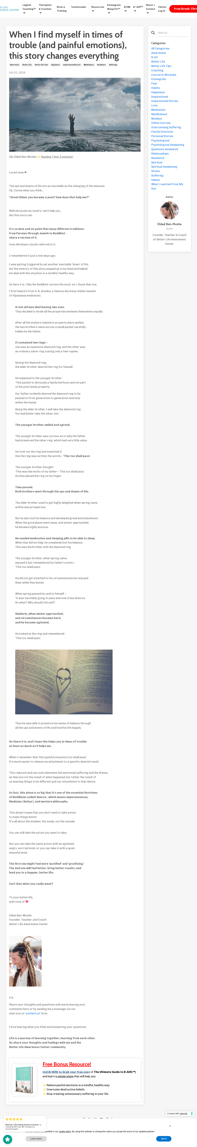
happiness (55, 65)
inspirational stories (71, 65)
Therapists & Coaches (45, 8)
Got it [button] (164, 1138)
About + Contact (150, 8)
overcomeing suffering (166, 127)
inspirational (159, 96)
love (154, 105)
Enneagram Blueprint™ (114, 8)
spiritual (156, 162)
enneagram (158, 79)
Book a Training (61, 8)
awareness (14, 65)
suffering (113, 65)
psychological (160, 140)
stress (155, 171)
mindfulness (89, 65)
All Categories (160, 48)
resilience (101, 65)
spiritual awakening (164, 166)
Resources (97, 8)
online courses (161, 123)
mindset (156, 118)
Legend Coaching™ (29, 8)
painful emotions (162, 131)
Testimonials (78, 6)
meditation (158, 110)
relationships (160, 153)
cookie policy (65, 1131)
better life (27, 65)
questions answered (164, 149)
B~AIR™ (138, 8)
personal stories (162, 136)
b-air (154, 57)
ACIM (127, 8)
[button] (170, 1125)
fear (154, 83)
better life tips (41, 65)
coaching (157, 70)
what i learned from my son (167, 186)
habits (155, 88)
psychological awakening (167, 144)
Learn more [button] (36, 1138)
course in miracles (163, 75)
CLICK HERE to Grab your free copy (66, 1072)
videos (155, 180)
